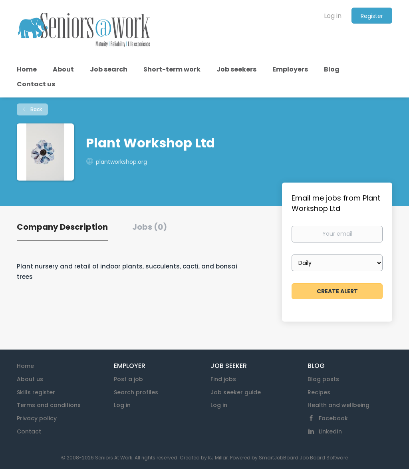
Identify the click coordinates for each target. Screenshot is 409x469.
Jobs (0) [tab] (149, 227)
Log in (332, 15)
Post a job (128, 379)
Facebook (333, 418)
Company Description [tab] (62, 227)
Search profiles (136, 392)
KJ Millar (218, 457)
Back (35, 109)
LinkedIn (330, 431)
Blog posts (323, 379)
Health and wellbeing (338, 405)
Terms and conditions (49, 405)
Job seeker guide (235, 392)
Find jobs (223, 379)
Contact (29, 431)
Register (372, 16)
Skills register (36, 392)
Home (25, 366)
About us (30, 379)
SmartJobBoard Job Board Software (303, 457)
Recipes (319, 392)
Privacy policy (37, 418)
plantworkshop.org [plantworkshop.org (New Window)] (121, 162)
